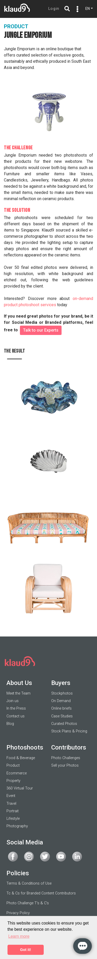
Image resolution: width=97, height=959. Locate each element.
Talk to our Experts (40, 330)
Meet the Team (18, 693)
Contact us (15, 716)
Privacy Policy (18, 913)
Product (13, 765)
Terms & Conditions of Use (28, 883)
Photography (17, 826)
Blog (10, 724)
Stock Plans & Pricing (69, 731)
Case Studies (62, 716)
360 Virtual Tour (19, 788)
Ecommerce (16, 773)
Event (10, 796)
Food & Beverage (20, 758)
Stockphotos (62, 693)
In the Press (16, 708)
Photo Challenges (65, 758)
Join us (12, 701)
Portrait (12, 811)
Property (13, 781)
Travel (11, 803)
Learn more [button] (18, 936)
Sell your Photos (65, 765)
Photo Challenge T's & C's (27, 903)
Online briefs (61, 708)
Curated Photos (64, 724)
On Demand (61, 701)
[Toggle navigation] (76, 9)
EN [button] (87, 8)
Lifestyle (13, 818)
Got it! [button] (25, 950)
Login (53, 8)
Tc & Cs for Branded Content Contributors (41, 893)
